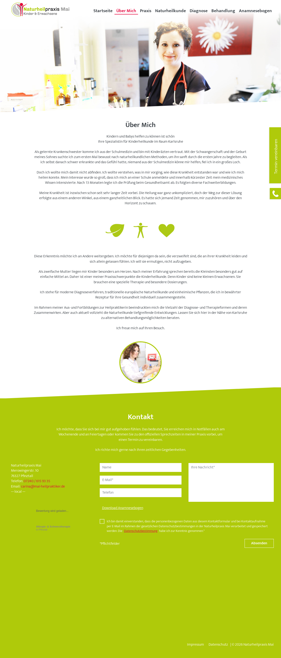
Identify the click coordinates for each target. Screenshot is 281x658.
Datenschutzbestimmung (140, 531)
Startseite (103, 10)
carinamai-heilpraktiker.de (43, 486)
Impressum (195, 644)
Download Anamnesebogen (122, 508)
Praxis (145, 10)
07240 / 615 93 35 (37, 481)
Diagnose (199, 10)
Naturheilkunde (170, 10)
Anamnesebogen (255, 10)
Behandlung (223, 10)
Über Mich (126, 10)
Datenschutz (218, 644)
